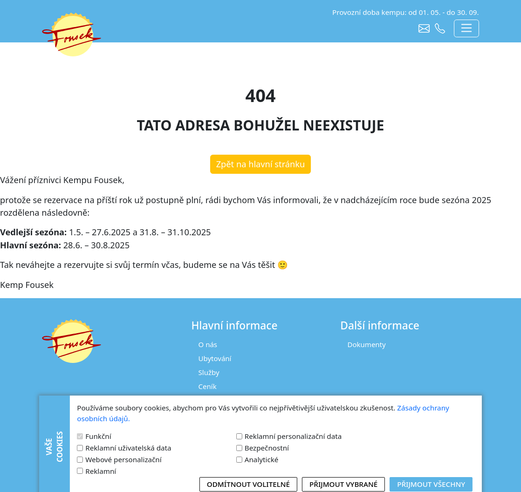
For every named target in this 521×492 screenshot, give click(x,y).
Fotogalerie (217, 400)
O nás (208, 344)
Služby (209, 372)
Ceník (208, 386)
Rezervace (215, 442)
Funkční (98, 485)
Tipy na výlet (219, 414)
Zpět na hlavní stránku (260, 164)
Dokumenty (367, 344)
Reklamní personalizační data (293, 485)
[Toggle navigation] (466, 28)
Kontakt (211, 428)
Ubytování (215, 358)
